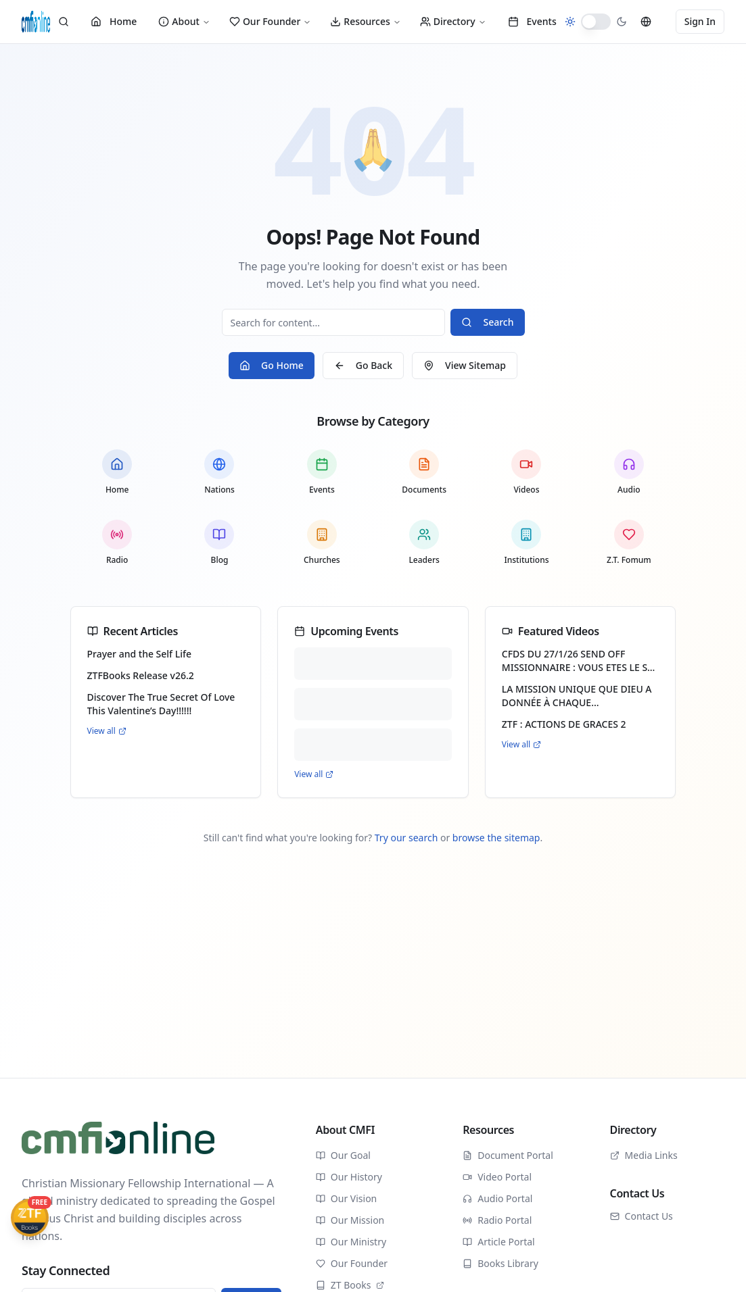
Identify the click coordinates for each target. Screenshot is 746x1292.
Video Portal (497, 1176)
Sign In (700, 21)
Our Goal (343, 1155)
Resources (365, 21)
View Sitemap (464, 365)
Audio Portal (497, 1198)
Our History (349, 1176)
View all (106, 731)
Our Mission (350, 1220)
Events (532, 21)
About (184, 21)
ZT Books (350, 1284)
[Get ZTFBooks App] (30, 1218)
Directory (453, 21)
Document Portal (508, 1155)
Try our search (406, 837)
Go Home (271, 365)
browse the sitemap (496, 837)
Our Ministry (351, 1241)
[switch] (596, 22)
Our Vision (346, 1198)
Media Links (644, 1155)
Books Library (500, 1263)
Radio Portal (497, 1220)
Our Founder (270, 21)
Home (114, 21)
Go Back (363, 365)
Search (487, 322)
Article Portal (499, 1241)
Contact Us (641, 1216)
